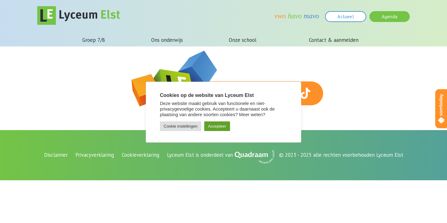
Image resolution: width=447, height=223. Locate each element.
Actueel (345, 17)
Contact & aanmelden (334, 40)
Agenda (389, 17)
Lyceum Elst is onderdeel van (200, 154)
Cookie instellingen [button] (180, 126)
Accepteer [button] (217, 126)
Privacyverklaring (94, 154)
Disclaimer (56, 154)
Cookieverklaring (140, 154)
